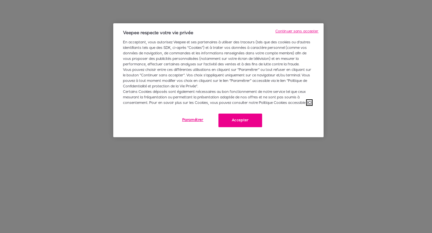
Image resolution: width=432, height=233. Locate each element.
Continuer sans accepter (297, 31)
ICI (309, 102)
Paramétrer (193, 119)
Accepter (240, 120)
